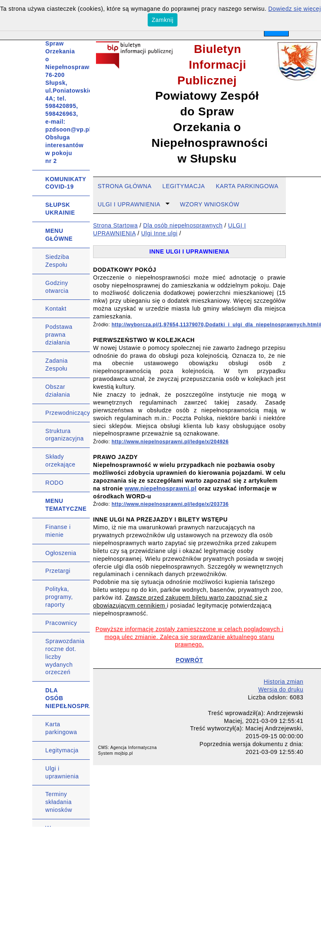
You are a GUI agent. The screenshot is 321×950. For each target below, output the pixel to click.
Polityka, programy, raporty (59, 597)
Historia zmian (284, 681)
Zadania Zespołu (57, 364)
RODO (55, 482)
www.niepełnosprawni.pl (160, 488)
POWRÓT (189, 660)
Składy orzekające (61, 460)
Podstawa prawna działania (59, 334)
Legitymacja (62, 750)
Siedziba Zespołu (57, 261)
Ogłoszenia (61, 553)
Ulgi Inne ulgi (159, 233)
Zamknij (163, 20)
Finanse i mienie (58, 531)
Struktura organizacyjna (65, 435)
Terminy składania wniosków (59, 802)
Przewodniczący (68, 412)
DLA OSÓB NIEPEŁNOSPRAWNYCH (68, 698)
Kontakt (56, 308)
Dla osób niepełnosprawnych (183, 225)
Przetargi (58, 570)
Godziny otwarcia (57, 287)
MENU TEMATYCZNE (66, 505)
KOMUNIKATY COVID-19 (66, 183)
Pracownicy (61, 623)
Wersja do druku (280, 689)
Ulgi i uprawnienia (62, 772)
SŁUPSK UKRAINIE (60, 208)
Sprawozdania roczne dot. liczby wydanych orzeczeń (65, 657)
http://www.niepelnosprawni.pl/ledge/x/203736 (170, 504)
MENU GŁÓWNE (59, 234)
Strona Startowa (115, 225)
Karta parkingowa (61, 728)
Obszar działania (58, 390)
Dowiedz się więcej (294, 8)
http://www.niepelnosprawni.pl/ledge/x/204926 (170, 442)
